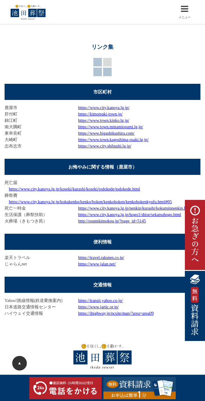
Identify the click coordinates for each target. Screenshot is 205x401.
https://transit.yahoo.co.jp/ (100, 300)
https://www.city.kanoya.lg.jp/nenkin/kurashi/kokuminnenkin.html (135, 208)
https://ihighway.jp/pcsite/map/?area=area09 (116, 313)
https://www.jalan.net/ (97, 264)
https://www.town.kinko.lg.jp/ (103, 120)
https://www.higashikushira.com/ (106, 133)
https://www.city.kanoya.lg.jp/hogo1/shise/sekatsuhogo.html (129, 214)
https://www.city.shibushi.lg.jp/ (104, 146)
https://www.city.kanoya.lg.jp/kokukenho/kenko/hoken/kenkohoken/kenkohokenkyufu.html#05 (90, 202)
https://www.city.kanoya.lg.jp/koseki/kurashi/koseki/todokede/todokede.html (74, 189)
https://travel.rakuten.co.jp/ (101, 257)
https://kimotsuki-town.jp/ (100, 114)
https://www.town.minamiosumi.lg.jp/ (110, 127)
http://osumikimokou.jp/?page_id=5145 (112, 221)
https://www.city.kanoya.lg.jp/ (104, 107)
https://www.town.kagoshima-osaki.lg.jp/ (113, 139)
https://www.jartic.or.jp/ (98, 307)
